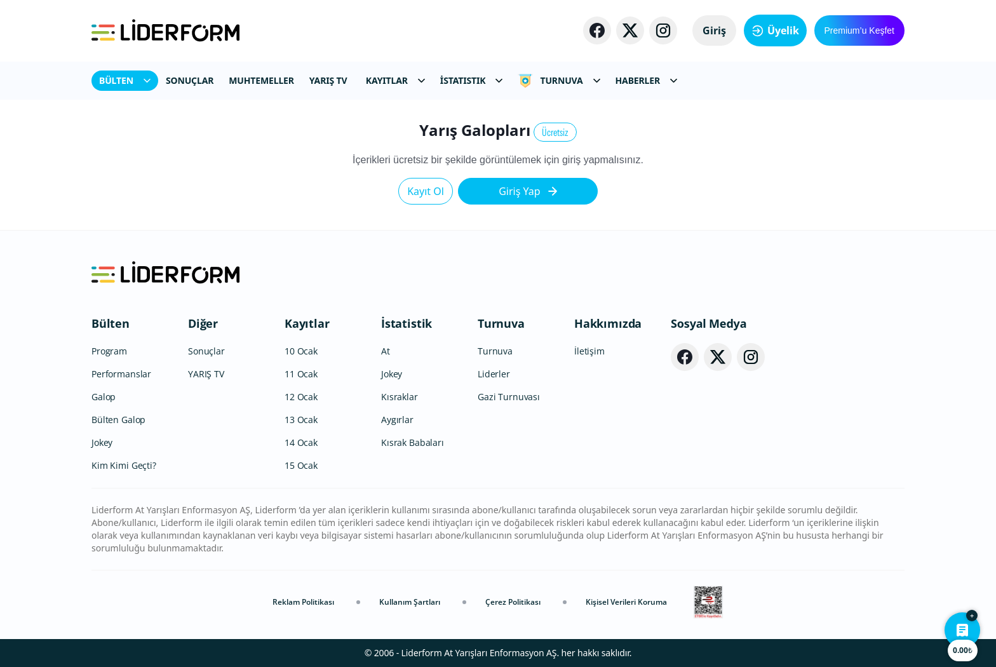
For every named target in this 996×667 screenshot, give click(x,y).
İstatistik (406, 323)
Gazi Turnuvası (509, 397)
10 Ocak (301, 351)
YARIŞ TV (328, 80)
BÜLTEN (125, 80)
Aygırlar (397, 420)
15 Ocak (301, 465)
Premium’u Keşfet (859, 30)
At (385, 351)
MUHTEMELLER (261, 80)
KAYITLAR (395, 80)
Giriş (714, 30)
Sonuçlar (206, 351)
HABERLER (646, 80)
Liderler (494, 374)
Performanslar (121, 374)
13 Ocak (301, 420)
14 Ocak (301, 442)
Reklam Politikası (303, 601)
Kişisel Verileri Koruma (626, 601)
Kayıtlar (307, 323)
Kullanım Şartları (409, 601)
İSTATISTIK (471, 80)
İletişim (589, 351)
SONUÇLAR (189, 80)
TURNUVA (559, 80)
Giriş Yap (528, 191)
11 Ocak (301, 374)
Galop (103, 397)
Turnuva (501, 323)
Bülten (110, 323)
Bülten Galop (118, 420)
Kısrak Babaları (412, 442)
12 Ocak (301, 397)
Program (109, 351)
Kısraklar (399, 397)
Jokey (101, 442)
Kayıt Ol (425, 191)
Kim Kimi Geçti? (123, 465)
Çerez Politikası (513, 601)
